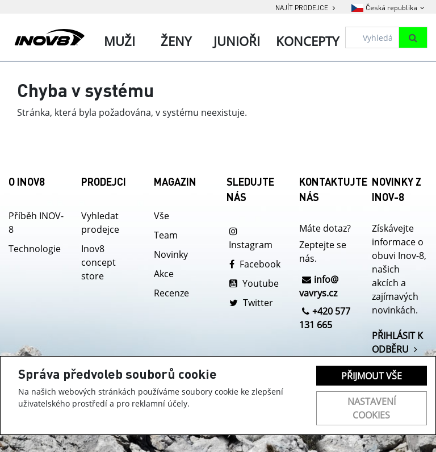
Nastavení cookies (371, 408)
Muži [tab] (119, 40)
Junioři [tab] (236, 40)
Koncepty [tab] (307, 40)
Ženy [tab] (176, 40)
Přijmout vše (371, 376)
